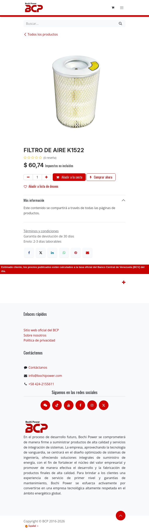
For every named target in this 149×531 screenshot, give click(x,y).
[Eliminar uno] (28, 177)
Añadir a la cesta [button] (69, 177)
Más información (34, 200)
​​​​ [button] (120, 515)
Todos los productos (41, 34)
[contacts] (45, 405)
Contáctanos (38, 367)
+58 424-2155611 (41, 384)
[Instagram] (92, 405)
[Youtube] (69, 405)
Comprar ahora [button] (101, 177)
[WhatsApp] (64, 252)
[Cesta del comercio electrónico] (112, 7)
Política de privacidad (39, 340)
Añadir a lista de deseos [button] (41, 186)
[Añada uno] (46, 177)
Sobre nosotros (35, 335)
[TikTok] (57, 405)
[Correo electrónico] (87, 252)
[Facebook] (29, 252)
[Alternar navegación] (121, 7)
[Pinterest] (75, 252)
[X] (41, 252)
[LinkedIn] (52, 252)
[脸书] (80, 405)
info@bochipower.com (45, 375)
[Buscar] (120, 23)
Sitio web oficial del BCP (41, 330)
